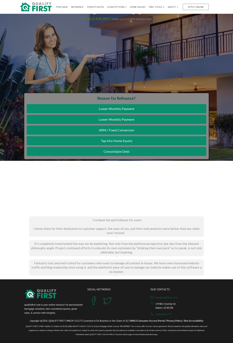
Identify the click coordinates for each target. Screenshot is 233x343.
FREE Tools (156, 7)
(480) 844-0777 (163, 314)
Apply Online (196, 7)
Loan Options (117, 7)
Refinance (77, 7)
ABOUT (173, 7)
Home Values (138, 7)
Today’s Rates (95, 7)
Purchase (62, 7)
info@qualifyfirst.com (166, 297)
